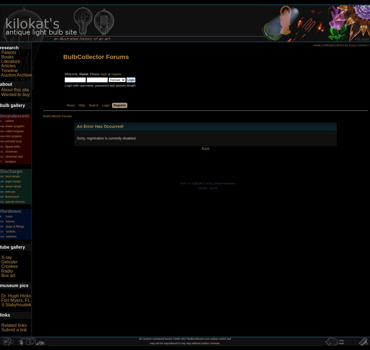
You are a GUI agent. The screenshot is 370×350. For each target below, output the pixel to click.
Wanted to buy (15, 94)
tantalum (10, 161)
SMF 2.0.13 (187, 183)
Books (7, 57)
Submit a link (14, 329)
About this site (15, 89)
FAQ (352, 45)
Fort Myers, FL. (16, 300)
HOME (317, 45)
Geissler (9, 262)
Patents (8, 52)
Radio (7, 271)
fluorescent (12, 196)
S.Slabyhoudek (16, 304)
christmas (11, 151)
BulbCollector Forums (96, 56)
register (116, 74)
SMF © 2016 (205, 183)
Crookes (9, 266)
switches (11, 236)
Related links (14, 325)
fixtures (10, 221)
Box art (8, 275)
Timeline (9, 70)
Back (206, 149)
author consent (210, 343)
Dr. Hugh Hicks (16, 295)
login (103, 74)
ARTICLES (342, 45)
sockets (10, 231)
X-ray (6, 257)
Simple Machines (224, 183)
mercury (10, 191)
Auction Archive (16, 75)
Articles (8, 65)
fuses (9, 216)
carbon (9, 121)
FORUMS (328, 45)
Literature (10, 61)
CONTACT (363, 45)
